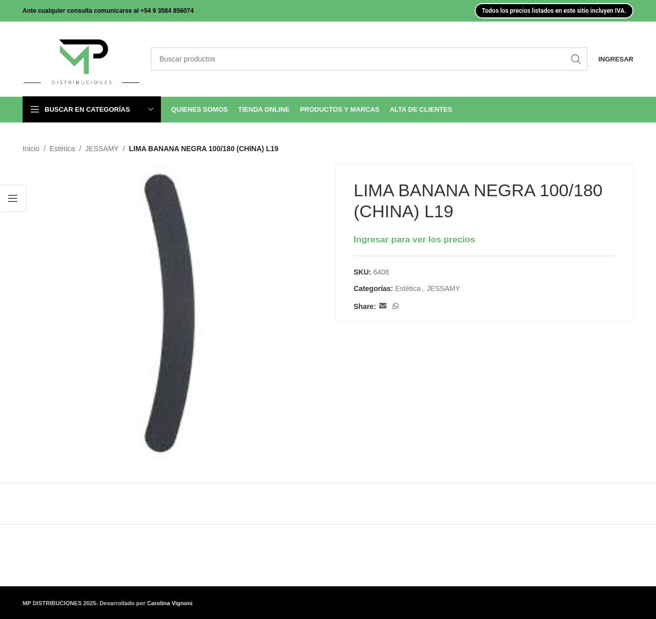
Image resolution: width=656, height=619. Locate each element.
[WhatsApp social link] (395, 307)
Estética (62, 149)
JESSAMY (101, 149)
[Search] (369, 59)
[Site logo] (81, 58)
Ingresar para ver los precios (414, 239)
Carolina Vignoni (170, 603)
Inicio (31, 149)
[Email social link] (382, 307)
